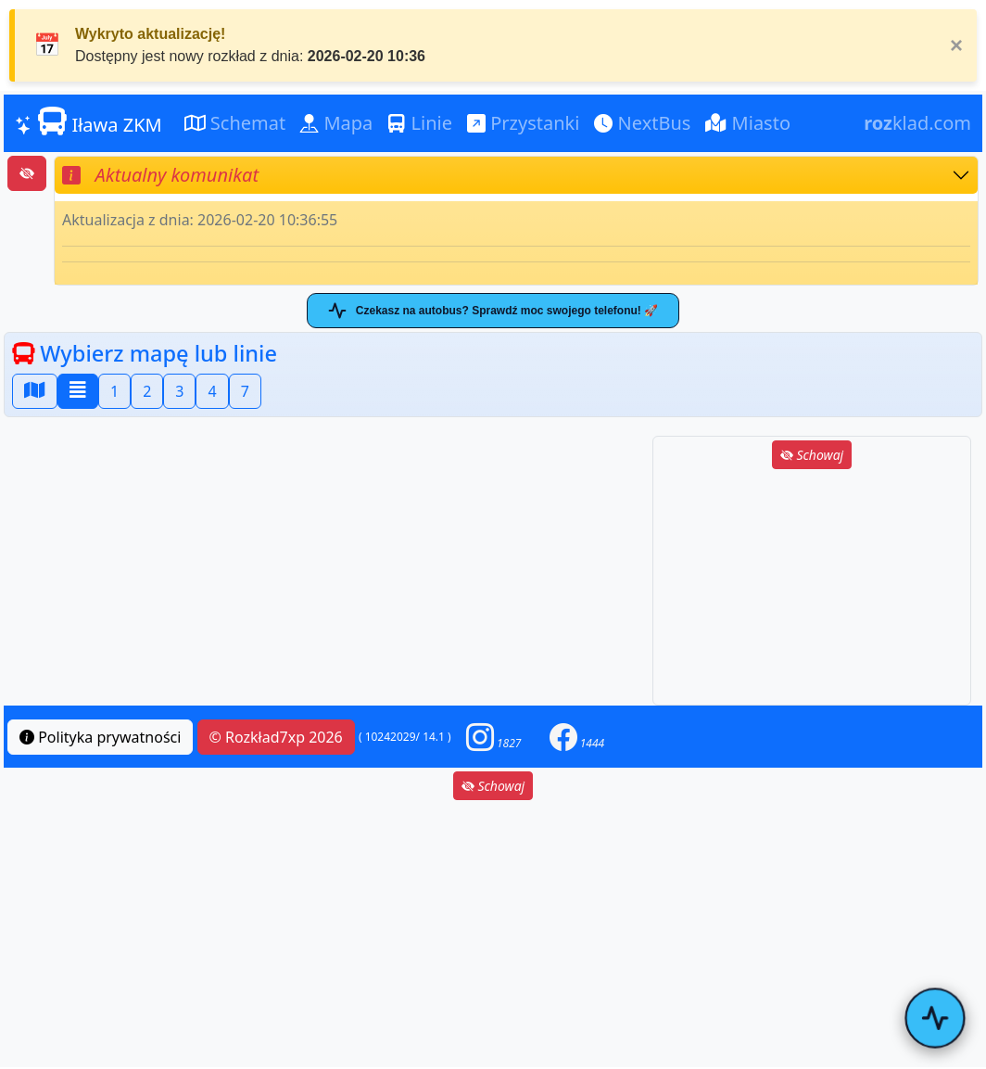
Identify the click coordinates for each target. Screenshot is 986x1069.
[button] (494, 736)
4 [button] (212, 391)
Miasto (747, 122)
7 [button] (245, 391)
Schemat (235, 122)
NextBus (642, 122)
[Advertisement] (811, 589)
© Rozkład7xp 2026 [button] (276, 737)
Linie (419, 122)
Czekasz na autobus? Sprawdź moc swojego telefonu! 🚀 (493, 310)
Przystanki (523, 122)
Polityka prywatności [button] (100, 737)
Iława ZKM (88, 122)
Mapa (336, 122)
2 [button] (147, 391)
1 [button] (114, 391)
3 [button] (179, 391)
